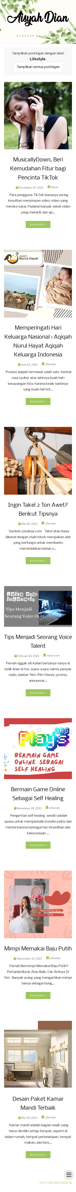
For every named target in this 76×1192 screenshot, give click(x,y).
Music (54, 187)
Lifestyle (50, 364)
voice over (53, 655)
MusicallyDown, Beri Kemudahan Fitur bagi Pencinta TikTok (38, 169)
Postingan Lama (54, 1182)
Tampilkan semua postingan (38, 67)
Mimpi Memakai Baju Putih (38, 949)
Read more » (38, 224)
